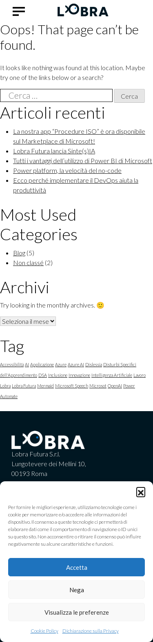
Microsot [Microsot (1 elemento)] (97, 385)
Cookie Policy (44, 631)
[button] (141, 491)
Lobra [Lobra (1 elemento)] (5, 385)
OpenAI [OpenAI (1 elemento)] (115, 385)
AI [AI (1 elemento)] (27, 364)
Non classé (28, 262)
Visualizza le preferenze (76, 612)
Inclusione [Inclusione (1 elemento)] (57, 375)
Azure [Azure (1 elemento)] (61, 364)
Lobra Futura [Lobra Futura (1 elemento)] (24, 385)
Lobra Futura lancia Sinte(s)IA (54, 151)
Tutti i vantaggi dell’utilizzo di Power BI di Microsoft (82, 160)
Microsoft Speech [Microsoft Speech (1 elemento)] (71, 385)
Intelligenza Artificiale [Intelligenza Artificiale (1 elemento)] (111, 375)
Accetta (76, 567)
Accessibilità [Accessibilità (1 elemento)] (12, 364)
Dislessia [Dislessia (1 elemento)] (93, 364)
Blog (19, 253)
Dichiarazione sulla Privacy (90, 631)
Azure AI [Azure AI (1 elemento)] (76, 364)
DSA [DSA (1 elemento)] (42, 375)
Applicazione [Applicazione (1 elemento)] (42, 364)
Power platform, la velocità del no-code (67, 170)
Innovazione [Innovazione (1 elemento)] (79, 375)
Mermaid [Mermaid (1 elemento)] (45, 385)
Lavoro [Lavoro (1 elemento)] (139, 375)
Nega (76, 589)
